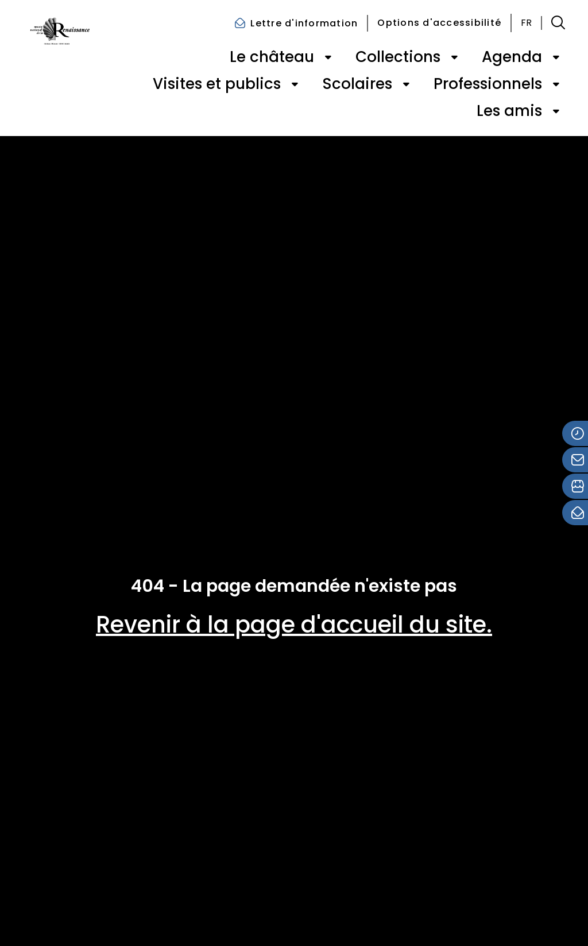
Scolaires (357, 83)
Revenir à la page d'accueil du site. (294, 624)
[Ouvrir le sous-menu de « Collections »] (454, 57)
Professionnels (488, 83)
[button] (558, 23)
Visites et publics (217, 83)
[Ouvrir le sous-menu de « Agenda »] (556, 57)
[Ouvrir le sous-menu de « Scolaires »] (406, 84)
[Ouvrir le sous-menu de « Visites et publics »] (294, 84)
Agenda (512, 56)
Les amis (509, 110)
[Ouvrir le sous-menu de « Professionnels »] (556, 84)
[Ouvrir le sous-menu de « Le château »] (328, 57)
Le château (272, 56)
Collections (397, 56)
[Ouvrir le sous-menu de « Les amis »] (556, 111)
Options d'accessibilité (439, 22)
